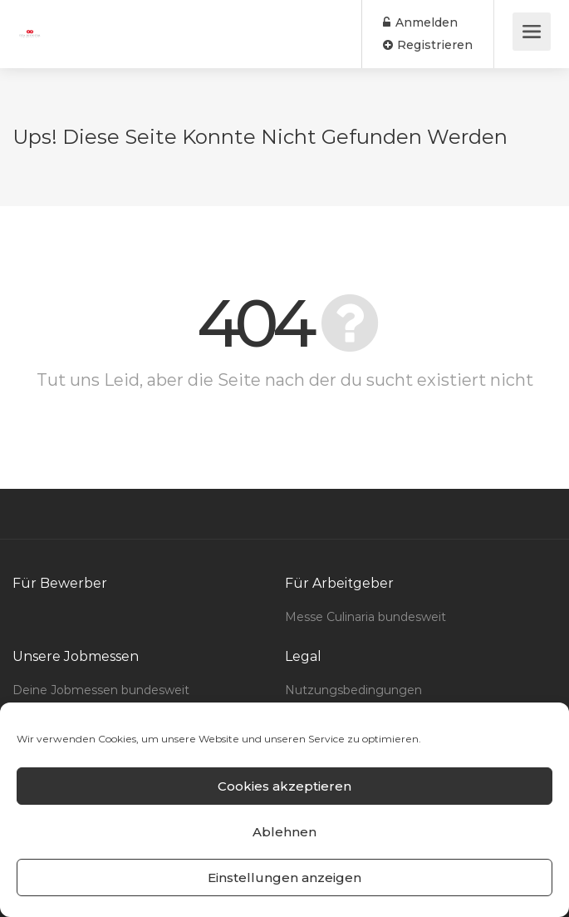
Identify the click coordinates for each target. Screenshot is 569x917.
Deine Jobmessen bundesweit (100, 690)
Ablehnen (284, 832)
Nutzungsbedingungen (353, 690)
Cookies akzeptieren (284, 786)
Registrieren (428, 44)
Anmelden (420, 22)
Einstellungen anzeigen (284, 877)
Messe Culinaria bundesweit (365, 616)
